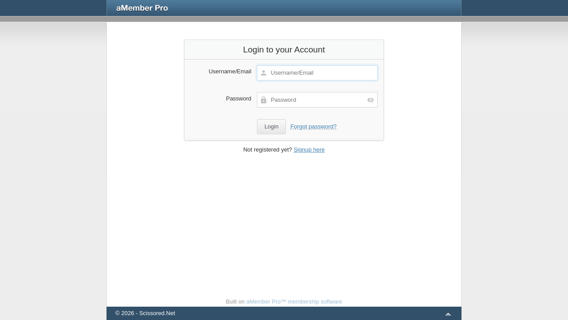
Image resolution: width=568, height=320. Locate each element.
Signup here (309, 149)
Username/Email (230, 71)
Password (238, 98)
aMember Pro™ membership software (294, 301)
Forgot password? (313, 126)
